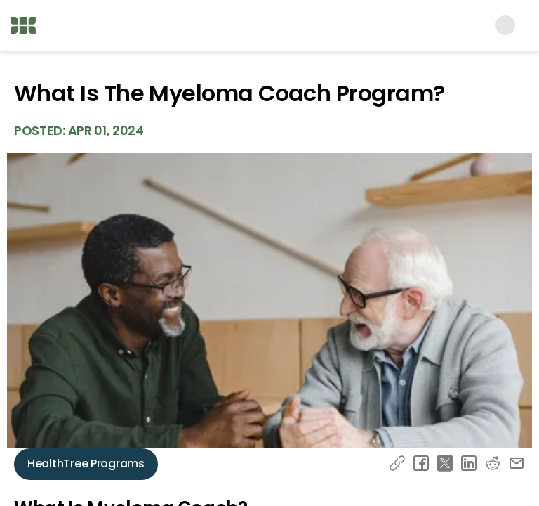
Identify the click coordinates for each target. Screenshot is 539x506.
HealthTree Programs (86, 463)
